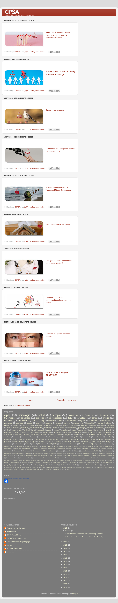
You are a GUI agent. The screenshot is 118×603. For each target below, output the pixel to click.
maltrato (54, 458)
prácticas (90, 462)
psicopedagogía (9, 465)
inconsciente (86, 437)
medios (16, 432)
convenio (43, 448)
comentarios (8, 448)
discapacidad (26, 451)
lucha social (45, 458)
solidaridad (67, 441)
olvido (93, 460)
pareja (94, 418)
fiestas (101, 453)
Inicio (30, 400)
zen (68, 469)
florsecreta (108, 453)
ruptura (31, 425)
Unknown (10, 552)
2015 (50, 444)
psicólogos (36, 465)
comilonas (17, 448)
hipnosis (59, 437)
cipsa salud (98, 446)
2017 (65, 564)
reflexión (90, 428)
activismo (109, 444)
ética (33, 444)
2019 (65, 558)
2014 (65, 574)
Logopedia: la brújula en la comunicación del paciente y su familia (58, 300)
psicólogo (27, 465)
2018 (65, 561)
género (50, 437)
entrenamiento (37, 453)
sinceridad (57, 441)
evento (29, 423)
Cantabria (89, 415)
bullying (26, 434)
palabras (65, 425)
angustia (19, 446)
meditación (84, 439)
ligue (15, 439)
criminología (61, 448)
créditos (76, 434)
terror (93, 441)
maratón (61, 458)
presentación (46, 462)
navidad (58, 423)
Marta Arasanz (83, 444)
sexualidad (25, 418)
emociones (73, 415)
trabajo (64, 467)
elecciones (7, 453)
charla (49, 430)
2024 (65, 542)
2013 (65, 577)
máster (62, 428)
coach (74, 430)
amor (61, 421)
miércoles (26, 460)
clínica (52, 434)
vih (23, 444)
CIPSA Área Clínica (14, 535)
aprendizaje (36, 446)
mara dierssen (39, 439)
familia (6, 425)
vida (42, 469)
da (74, 448)
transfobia (71, 467)
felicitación (86, 453)
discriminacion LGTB (39, 451)
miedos (92, 439)
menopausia (8, 460)
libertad (23, 458)
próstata (97, 462)
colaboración (108, 446)
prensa (38, 462)
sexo (34, 420)
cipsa (7, 415)
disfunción (68, 451)
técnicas (99, 467)
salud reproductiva (84, 465)
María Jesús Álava (104, 432)
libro (24, 425)
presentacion (71, 428)
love (20, 439)
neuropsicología (77, 460)
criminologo (51, 448)
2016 (70, 418)
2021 (65, 551)
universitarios (8, 469)
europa (53, 453)
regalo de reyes (30, 441)
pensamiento (15, 462)
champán (34, 434)
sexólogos (84, 425)
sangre (104, 465)
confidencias (82, 430)
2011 (65, 584)
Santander (104, 415)
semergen (18, 467)
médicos (51, 421)
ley (17, 458)
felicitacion (16, 425)
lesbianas (7, 439)
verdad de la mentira (33, 469)
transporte (79, 467)
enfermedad (99, 430)
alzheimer (93, 425)
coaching (48, 423)
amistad (27, 430)
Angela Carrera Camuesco (16, 528)
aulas (56, 446)
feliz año (94, 453)
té (94, 467)
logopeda (36, 458)
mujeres (40, 460)
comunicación (26, 448)
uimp (8, 430)
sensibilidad (47, 432)
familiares (26, 437)
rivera (70, 465)
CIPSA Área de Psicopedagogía (18, 542)
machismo (28, 439)
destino (109, 448)
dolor (100, 434)
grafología (41, 437)
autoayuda (40, 430)
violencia (78, 432)
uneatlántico (108, 467)
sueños (76, 441)
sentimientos (109, 428)
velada (17, 444)
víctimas (40, 425)
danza (84, 434)
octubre (86, 460)
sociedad (49, 467)
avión (61, 446)
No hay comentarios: (37, 52)
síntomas (85, 441)
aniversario (27, 446)
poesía (6, 441)
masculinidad (78, 458)
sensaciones (71, 421)
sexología (19, 423)
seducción (9, 467)
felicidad (47, 428)
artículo (106, 418)
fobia (5, 455)
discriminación (51, 451)
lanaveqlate (10, 458)
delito (79, 448)
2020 (65, 555)
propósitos (82, 462)
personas (24, 462)
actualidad (82, 418)
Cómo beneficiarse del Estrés (58, 224)
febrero (79, 453)
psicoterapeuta (17, 441)
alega (12, 446)
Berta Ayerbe (11, 531)
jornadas (108, 437)
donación (84, 451)
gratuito (52, 455)
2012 (65, 581)
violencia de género (104, 423)
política (31, 462)
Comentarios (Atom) (22, 405)
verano (22, 469)
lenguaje (108, 430)
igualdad (76, 437)
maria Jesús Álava (53, 439)
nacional (67, 460)
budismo (18, 434)
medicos (109, 458)
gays (33, 437)
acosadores (8, 434)
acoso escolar (17, 430)
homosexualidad (77, 455)
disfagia (60, 451)
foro (17, 455)
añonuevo (68, 446)
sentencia (26, 467)
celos (8, 428)
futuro (22, 455)
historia (59, 455)
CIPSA (9, 545)
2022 (65, 548)
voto (63, 469)
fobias (11, 455)
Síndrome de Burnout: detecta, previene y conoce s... (85, 534)
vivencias (56, 469)
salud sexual (96, 465)
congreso (68, 434)
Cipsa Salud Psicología (11, 478)
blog (42, 421)
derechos (85, 448)
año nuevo (110, 425)
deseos (103, 448)
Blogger (75, 594)
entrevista (22, 420)
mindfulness (17, 460)
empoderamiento (36, 428)
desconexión (94, 448)
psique (43, 465)
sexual (42, 467)
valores (38, 423)
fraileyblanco (9, 418)
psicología (24, 415)
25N (55, 444)
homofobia (66, 455)
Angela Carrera (89, 432)
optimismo (108, 439)
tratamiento (88, 467)
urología (108, 441)
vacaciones (8, 444)
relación (41, 441)
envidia (46, 453)
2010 (65, 587)
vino (28, 444)
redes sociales (34, 432)
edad (91, 430)
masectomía (88, 458)
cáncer (69, 448)
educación (108, 434)
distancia (76, 451)
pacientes (109, 460)
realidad (55, 465)
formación (90, 423)
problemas (8, 423)
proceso (65, 462)
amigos (101, 425)
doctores (16, 428)
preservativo (56, 462)
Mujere (92, 444)
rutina (49, 441)
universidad (68, 432)
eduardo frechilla (94, 451)
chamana (90, 446)
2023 (65, 545)
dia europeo (7, 451)
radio (49, 465)
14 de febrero (42, 444)
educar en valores (106, 451)
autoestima (93, 421)
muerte (33, 460)
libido (29, 458)
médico (61, 460)
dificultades (17, 451)
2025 (65, 528)
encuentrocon (78, 423)
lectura (55, 428)
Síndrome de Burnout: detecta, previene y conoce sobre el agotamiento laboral (58, 35)
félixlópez (29, 455)
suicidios (56, 467)
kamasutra (111, 455)
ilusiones (86, 455)
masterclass (74, 439)
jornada (57, 425)
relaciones (99, 428)
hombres (67, 437)
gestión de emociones (40, 455)
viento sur (49, 469)
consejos (35, 448)
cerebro (82, 446)
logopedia (7, 432)
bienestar (40, 418)
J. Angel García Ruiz (14, 548)
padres (6, 462)
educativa (24, 428)
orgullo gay (100, 460)
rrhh (75, 465)
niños (100, 439)
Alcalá (61, 444)
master (64, 439)
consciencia (105, 421)
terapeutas (57, 432)
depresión (92, 434)
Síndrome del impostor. (55, 110)
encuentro (8, 420)
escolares (7, 437)
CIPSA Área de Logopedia (16, 538)
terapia (57, 415)
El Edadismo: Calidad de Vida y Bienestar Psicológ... (84, 537)
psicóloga (81, 428)
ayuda (82, 421)
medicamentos (99, 458)
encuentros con (17, 453)
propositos (74, 425)
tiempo (100, 441)
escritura (17, 437)
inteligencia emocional (98, 455)
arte (33, 430)
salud (41, 415)
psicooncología (107, 462)
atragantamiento (47, 446)
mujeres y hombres (50, 460)
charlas (56, 430)
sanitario (111, 465)
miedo (24, 432)
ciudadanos (65, 430)
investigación (98, 437)
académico (100, 444)
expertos (49, 425)
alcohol (6, 446)
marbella (69, 458)
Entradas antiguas (66, 400)
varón (16, 469)
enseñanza (27, 453)
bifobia (76, 446)
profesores (73, 462)
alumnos (67, 423)
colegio (59, 434)
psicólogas (19, 465)
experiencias (61, 453)
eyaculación (70, 453)
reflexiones (63, 465)
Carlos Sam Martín (71, 444)
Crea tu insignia (24, 478)
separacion (34, 467)
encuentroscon (55, 418)
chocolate (44, 434)
